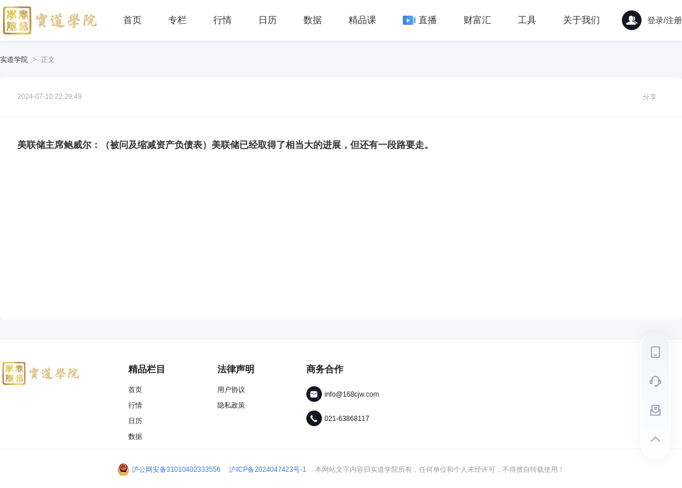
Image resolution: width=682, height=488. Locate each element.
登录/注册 (652, 20)
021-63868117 (347, 418)
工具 (527, 20)
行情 (222, 20)
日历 (267, 20)
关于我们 (581, 20)
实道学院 (14, 60)
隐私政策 (231, 405)
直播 (420, 20)
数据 (312, 20)
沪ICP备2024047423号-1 (267, 469)
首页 (132, 20)
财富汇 (477, 20)
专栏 (177, 20)
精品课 (362, 20)
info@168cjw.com (352, 394)
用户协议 (231, 389)
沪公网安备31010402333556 (168, 469)
